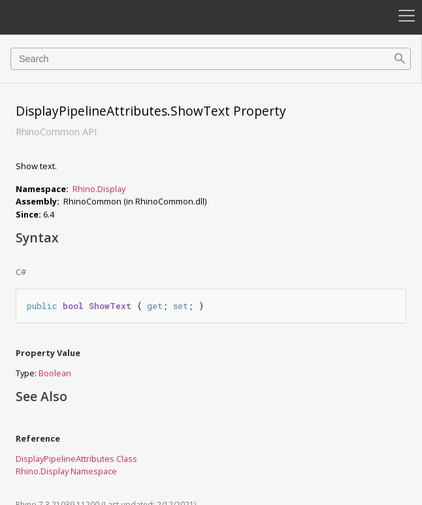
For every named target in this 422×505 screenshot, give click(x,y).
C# (21, 272)
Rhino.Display (99, 189)
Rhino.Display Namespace (66, 471)
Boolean (55, 373)
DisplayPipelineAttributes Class (76, 458)
